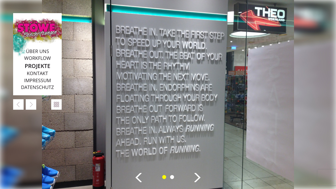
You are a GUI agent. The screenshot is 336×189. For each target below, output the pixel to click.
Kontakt (37, 73)
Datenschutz (37, 87)
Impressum (37, 80)
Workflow (37, 58)
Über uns (37, 51)
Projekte (37, 66)
